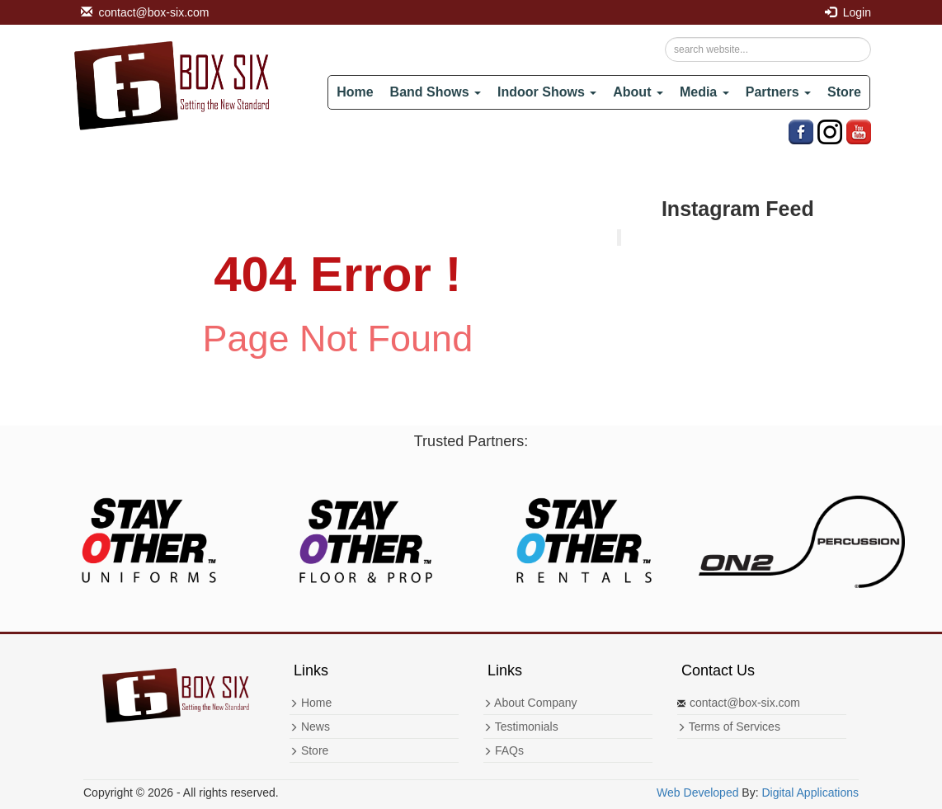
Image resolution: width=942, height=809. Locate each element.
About (638, 92)
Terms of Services (728, 726)
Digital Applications (810, 792)
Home (355, 92)
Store (844, 92)
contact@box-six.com (145, 12)
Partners (778, 92)
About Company (530, 702)
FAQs (503, 750)
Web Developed (697, 792)
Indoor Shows (546, 92)
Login (848, 12)
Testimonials (520, 726)
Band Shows (435, 92)
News (310, 726)
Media (704, 92)
